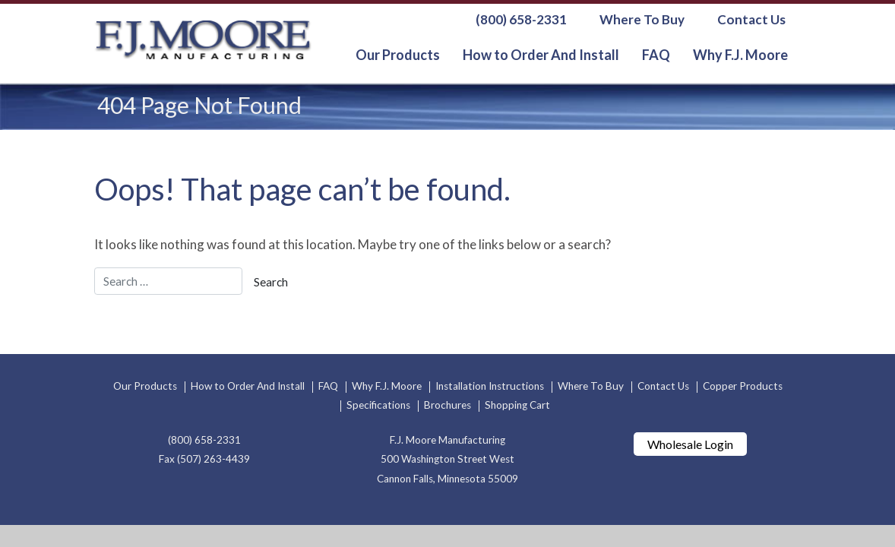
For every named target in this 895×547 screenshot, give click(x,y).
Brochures (447, 405)
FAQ (656, 54)
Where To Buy (642, 19)
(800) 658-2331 (521, 19)
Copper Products (743, 386)
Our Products (398, 54)
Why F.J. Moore (740, 54)
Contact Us (751, 19)
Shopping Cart (517, 405)
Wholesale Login (690, 444)
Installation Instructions (489, 386)
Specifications (378, 405)
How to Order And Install (541, 54)
